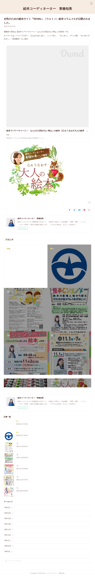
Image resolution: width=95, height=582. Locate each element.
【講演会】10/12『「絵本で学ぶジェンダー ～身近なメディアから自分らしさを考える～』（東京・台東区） (53, 493)
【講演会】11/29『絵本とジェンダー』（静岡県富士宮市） (36, 459)
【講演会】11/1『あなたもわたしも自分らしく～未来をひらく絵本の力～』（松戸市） (45, 482)
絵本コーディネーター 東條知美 (47, 8)
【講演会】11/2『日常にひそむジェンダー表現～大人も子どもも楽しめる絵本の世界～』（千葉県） (49, 470)
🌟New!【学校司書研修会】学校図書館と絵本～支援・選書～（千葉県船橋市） (42, 426)
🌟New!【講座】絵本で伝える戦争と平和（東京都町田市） (36, 437)
